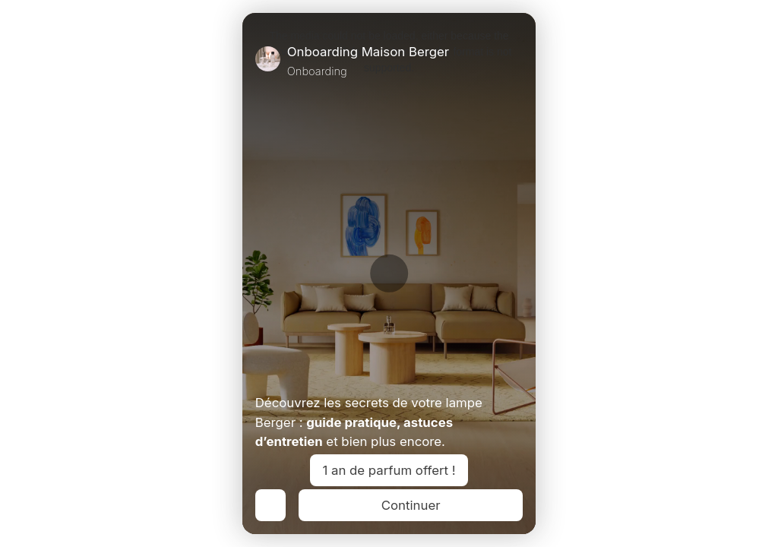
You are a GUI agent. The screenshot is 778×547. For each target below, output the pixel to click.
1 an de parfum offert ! (389, 470)
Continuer (411, 505)
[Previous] (270, 505)
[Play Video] (261, 371)
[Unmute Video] (517, 371)
